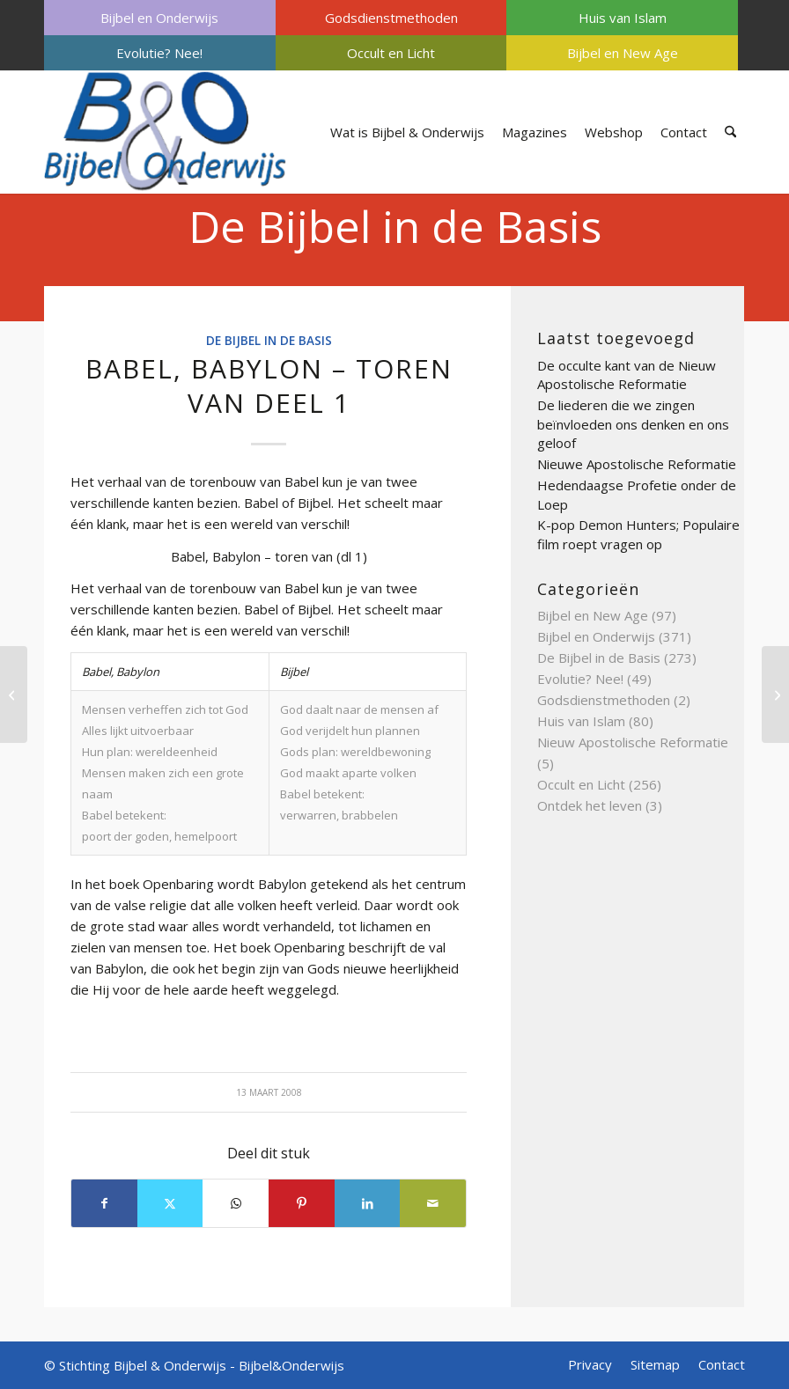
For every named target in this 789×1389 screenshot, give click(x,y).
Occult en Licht (391, 53)
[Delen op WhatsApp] (236, 1203)
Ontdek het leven (589, 805)
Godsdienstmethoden (391, 17)
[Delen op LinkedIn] (368, 1203)
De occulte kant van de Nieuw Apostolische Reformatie (626, 374)
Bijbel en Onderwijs (159, 17)
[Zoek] (730, 132)
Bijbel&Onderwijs (291, 1365)
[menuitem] (160, 17)
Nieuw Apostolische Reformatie (632, 742)
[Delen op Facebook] (104, 1203)
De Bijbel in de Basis (394, 226)
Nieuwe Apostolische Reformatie (636, 464)
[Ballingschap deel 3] (13, 694)
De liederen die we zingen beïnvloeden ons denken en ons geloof (633, 424)
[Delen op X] (170, 1203)
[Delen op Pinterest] (302, 1203)
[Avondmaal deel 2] (775, 694)
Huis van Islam (623, 17)
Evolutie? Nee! (159, 53)
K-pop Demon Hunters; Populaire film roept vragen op (638, 534)
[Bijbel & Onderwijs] (165, 132)
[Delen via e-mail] (433, 1203)
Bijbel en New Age (622, 53)
